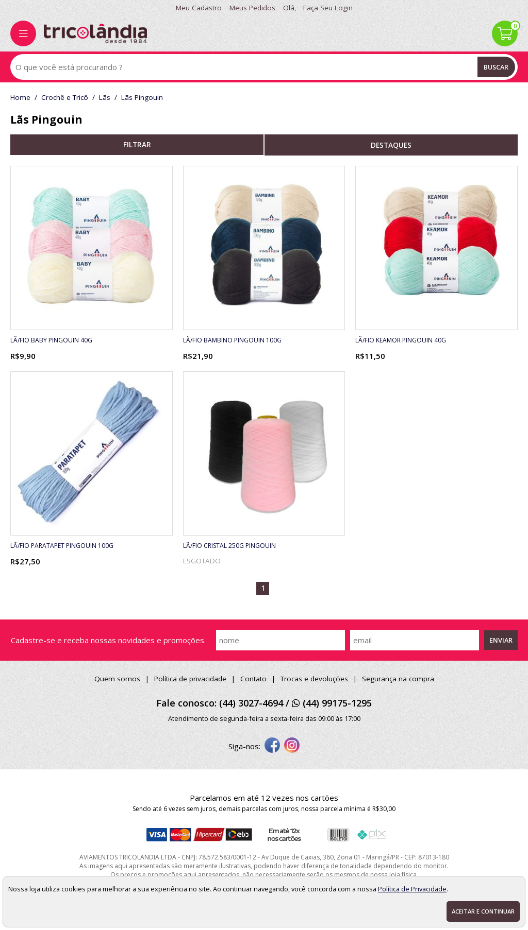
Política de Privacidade (412, 888)
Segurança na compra (398, 678)
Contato (253, 678)
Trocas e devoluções (314, 678)
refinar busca (136, 144)
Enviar (501, 640)
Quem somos (117, 678)
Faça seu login (328, 7)
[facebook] (272, 746)
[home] (95, 33)
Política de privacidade (190, 678)
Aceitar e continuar (483, 911)
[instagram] (292, 746)
